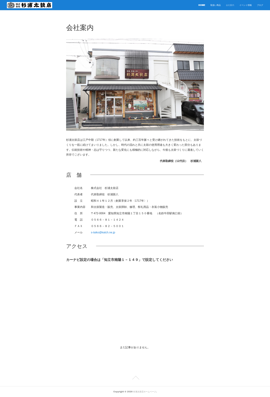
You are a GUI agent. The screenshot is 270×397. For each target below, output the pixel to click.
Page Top (135, 378)
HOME (201, 5)
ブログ (260, 5)
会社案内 (230, 5)
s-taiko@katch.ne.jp (103, 232)
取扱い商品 (215, 5)
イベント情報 (245, 5)
